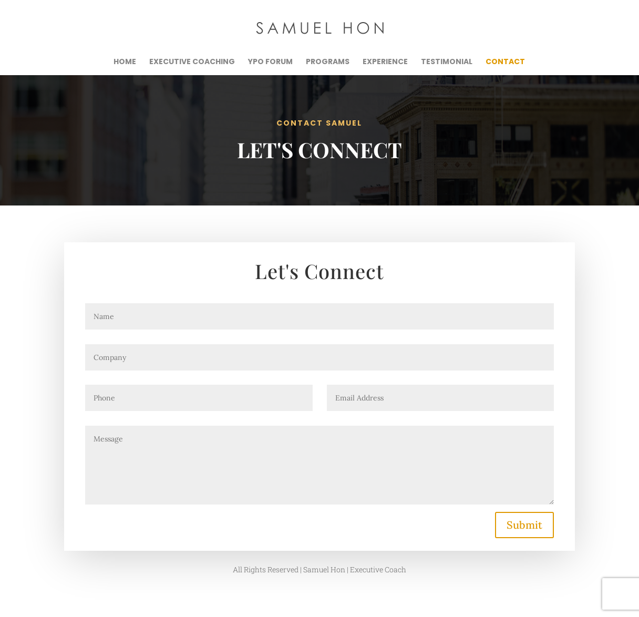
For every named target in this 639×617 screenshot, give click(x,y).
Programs (327, 62)
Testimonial (446, 62)
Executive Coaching (192, 62)
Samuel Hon (154, 602)
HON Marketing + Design (251, 602)
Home (125, 62)
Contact (505, 62)
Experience (385, 62)
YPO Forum (270, 62)
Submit (524, 524)
